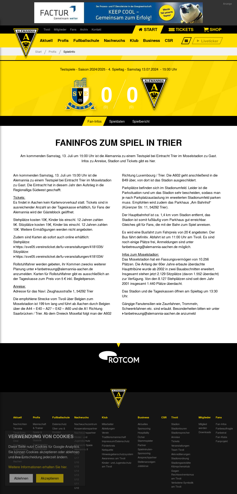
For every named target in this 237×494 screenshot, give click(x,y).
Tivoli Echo (19, 432)
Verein (105, 432)
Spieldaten (117, 121)
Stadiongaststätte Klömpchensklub (181, 464)
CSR (169, 40)
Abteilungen (108, 428)
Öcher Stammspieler (145, 439)
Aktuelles (143, 424)
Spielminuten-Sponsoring (145, 451)
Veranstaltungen (180, 445)
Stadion (175, 424)
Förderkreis (108, 445)
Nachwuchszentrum (85, 424)
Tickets (175, 441)
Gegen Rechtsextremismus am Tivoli (182, 474)
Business (151, 40)
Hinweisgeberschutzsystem (117, 454)
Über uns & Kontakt (58, 430)
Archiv (84, 29)
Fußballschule (86, 40)
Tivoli (47, 29)
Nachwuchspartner (85, 432)
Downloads (205, 432)
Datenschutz (59, 424)
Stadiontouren (179, 428)
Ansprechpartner (147, 457)
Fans (73, 29)
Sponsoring (144, 428)
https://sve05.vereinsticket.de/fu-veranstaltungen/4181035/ (59, 246)
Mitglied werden (203, 426)
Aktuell (46, 40)
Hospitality (143, 432)
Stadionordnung (180, 458)
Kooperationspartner (85, 428)
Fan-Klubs (221, 437)
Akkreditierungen (180, 454)
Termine (17, 428)
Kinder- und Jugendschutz (82, 439)
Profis (63, 40)
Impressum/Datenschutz (116, 441)
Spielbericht (141, 121)
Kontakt (96, 29)
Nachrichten (20, 424)
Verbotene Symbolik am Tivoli (182, 484)
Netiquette (107, 449)
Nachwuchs (114, 40)
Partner (142, 445)
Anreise (175, 437)
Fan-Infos (94, 121)
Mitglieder (60, 29)
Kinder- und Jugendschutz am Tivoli (116, 464)
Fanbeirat (221, 432)
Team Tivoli (177, 449)
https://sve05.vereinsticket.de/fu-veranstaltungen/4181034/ (59, 256)
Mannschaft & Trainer (39, 426)
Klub (134, 40)
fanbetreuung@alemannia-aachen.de (65, 268)
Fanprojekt (222, 441)
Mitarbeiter (108, 424)
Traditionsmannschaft (114, 437)
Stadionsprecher (180, 432)
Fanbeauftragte (224, 428)
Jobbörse (143, 466)
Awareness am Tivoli (113, 458)
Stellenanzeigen (146, 461)
